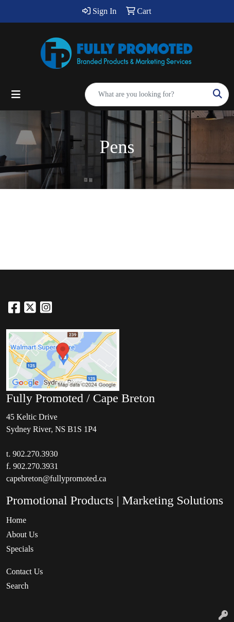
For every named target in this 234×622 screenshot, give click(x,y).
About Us (22, 534)
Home (16, 520)
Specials (19, 548)
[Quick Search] (146, 94)
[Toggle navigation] (16, 94)
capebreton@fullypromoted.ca (56, 478)
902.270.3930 (35, 453)
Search (17, 585)
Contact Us (24, 571)
